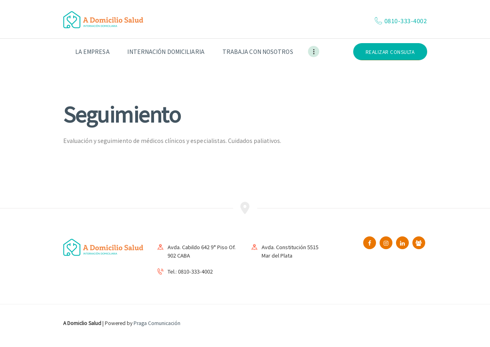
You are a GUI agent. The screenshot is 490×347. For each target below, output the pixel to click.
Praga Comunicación (157, 322)
